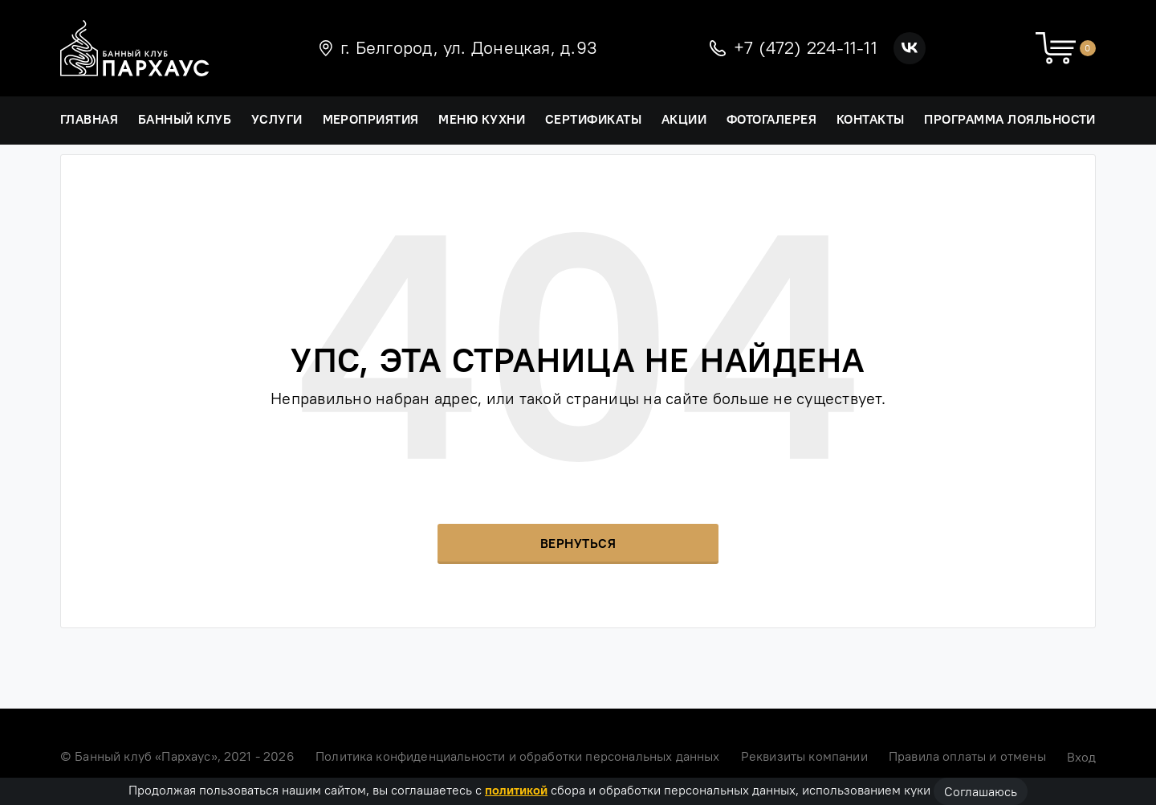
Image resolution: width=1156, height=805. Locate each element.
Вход (1081, 756)
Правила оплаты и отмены (967, 756)
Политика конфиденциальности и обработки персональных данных (517, 756)
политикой (516, 790)
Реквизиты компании (804, 756)
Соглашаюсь (980, 791)
